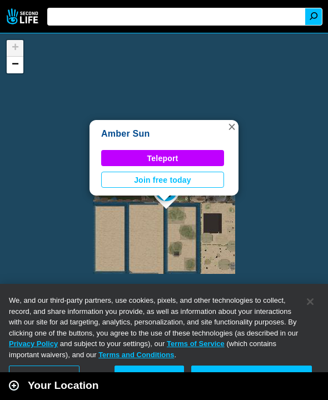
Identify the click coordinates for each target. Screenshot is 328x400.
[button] (231, 126)
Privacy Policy (33, 343)
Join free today (162, 180)
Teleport (162, 158)
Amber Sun (125, 133)
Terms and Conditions (136, 355)
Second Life (24, 16)
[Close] (310, 301)
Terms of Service (196, 343)
